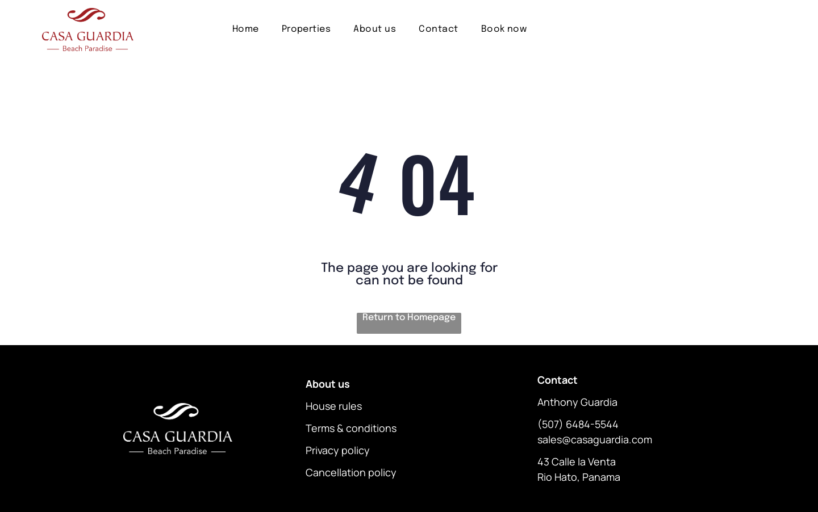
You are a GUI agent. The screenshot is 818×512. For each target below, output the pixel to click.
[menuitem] (245, 29)
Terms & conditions (351, 428)
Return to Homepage (409, 317)
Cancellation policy (351, 472)
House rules (334, 406)
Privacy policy (338, 450)
